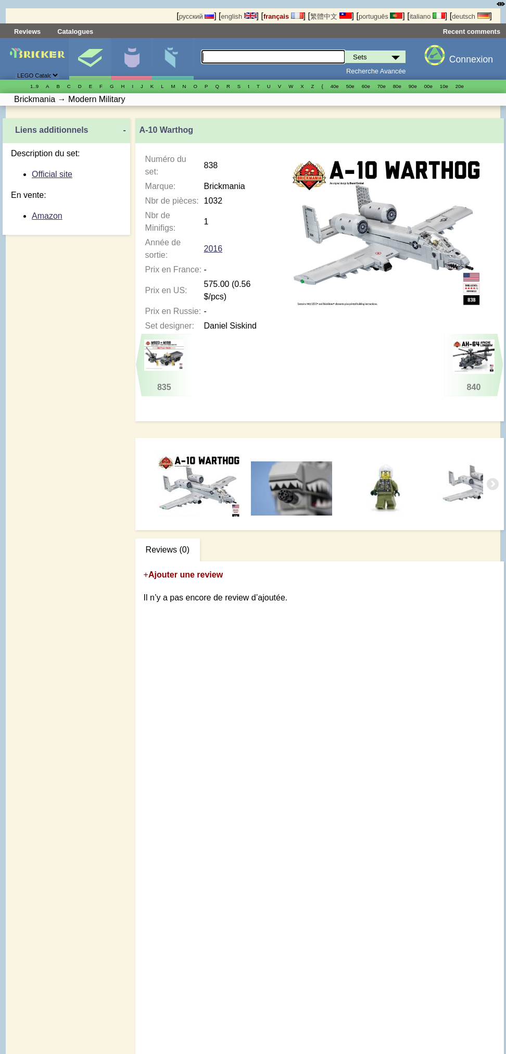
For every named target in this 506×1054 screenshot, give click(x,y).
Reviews (27, 31)
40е (335, 86)
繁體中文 (331, 16)
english (238, 16)
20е (460, 86)
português (380, 16)
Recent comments (471, 31)
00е (428, 86)
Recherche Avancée (376, 71)
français (283, 16)
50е (350, 86)
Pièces (172, 59)
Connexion (471, 59)
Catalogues (75, 31)
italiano (427, 16)
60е (366, 86)
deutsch (470, 16)
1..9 (34, 86)
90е (413, 86)
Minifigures (131, 59)
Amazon (47, 215)
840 (473, 366)
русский (196, 16)
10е (444, 86)
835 (164, 366)
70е (381, 86)
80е (397, 86)
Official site (52, 174)
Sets (89, 59)
